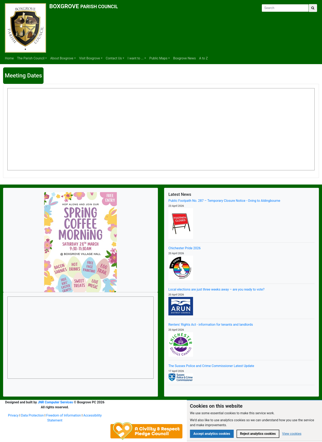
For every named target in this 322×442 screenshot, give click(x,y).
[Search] (285, 8)
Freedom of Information (63, 415)
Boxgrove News (184, 58)
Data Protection (32, 415)
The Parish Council (30, 58)
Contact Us (114, 58)
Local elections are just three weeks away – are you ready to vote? (216, 289)
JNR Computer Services (55, 402)
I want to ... (136, 58)
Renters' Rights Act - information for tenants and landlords (210, 325)
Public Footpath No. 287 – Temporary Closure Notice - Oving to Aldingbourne (224, 201)
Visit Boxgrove (89, 58)
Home (9, 58)
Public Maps (158, 58)
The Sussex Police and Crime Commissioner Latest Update (211, 366)
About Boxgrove (61, 58)
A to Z (203, 58)
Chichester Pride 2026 (184, 248)
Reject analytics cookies (258, 434)
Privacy (13, 415)
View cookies (291, 434)
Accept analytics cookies (211, 434)
